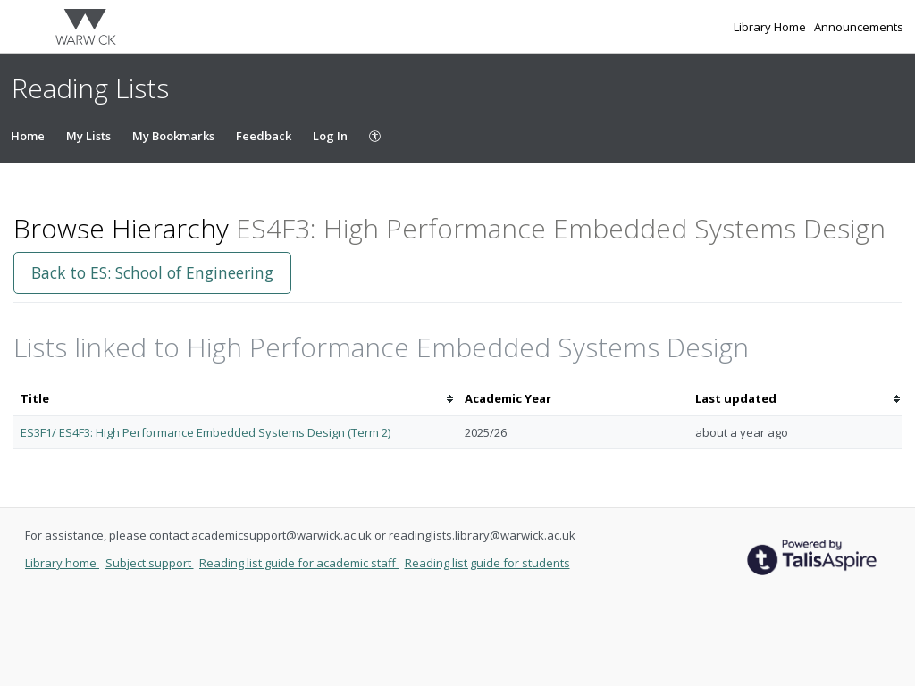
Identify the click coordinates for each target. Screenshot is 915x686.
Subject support (149, 563)
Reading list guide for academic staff (299, 563)
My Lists (88, 136)
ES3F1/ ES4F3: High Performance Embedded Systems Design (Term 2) (205, 432)
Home (28, 136)
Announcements (858, 27)
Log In (330, 136)
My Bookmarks (173, 136)
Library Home (771, 27)
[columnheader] (235, 398)
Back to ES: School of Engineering (152, 272)
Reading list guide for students (487, 563)
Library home (62, 563)
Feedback (263, 136)
